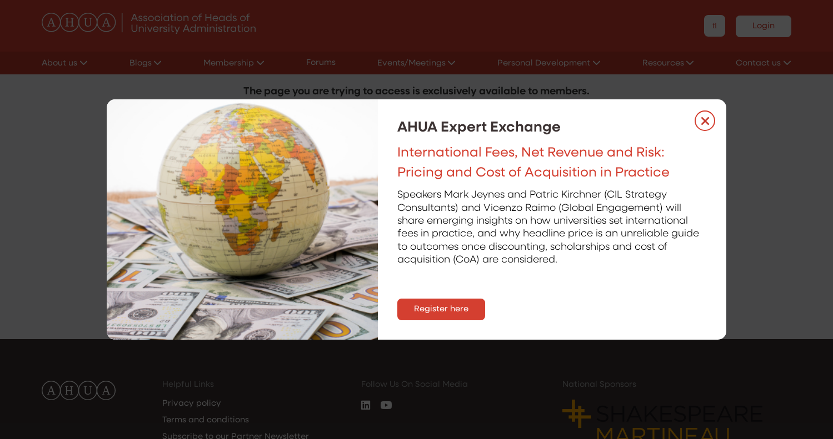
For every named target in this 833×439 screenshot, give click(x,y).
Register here (441, 309)
